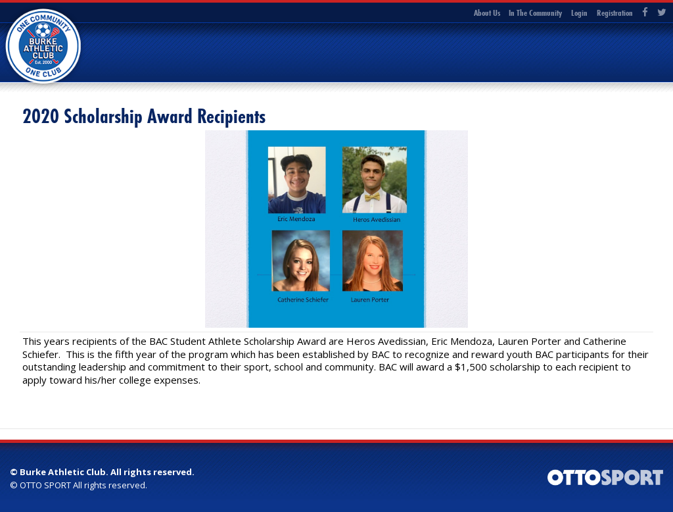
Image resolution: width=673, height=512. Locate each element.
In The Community (535, 12)
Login (579, 12)
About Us (487, 12)
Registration (615, 12)
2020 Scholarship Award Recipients (144, 116)
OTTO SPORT (45, 485)
